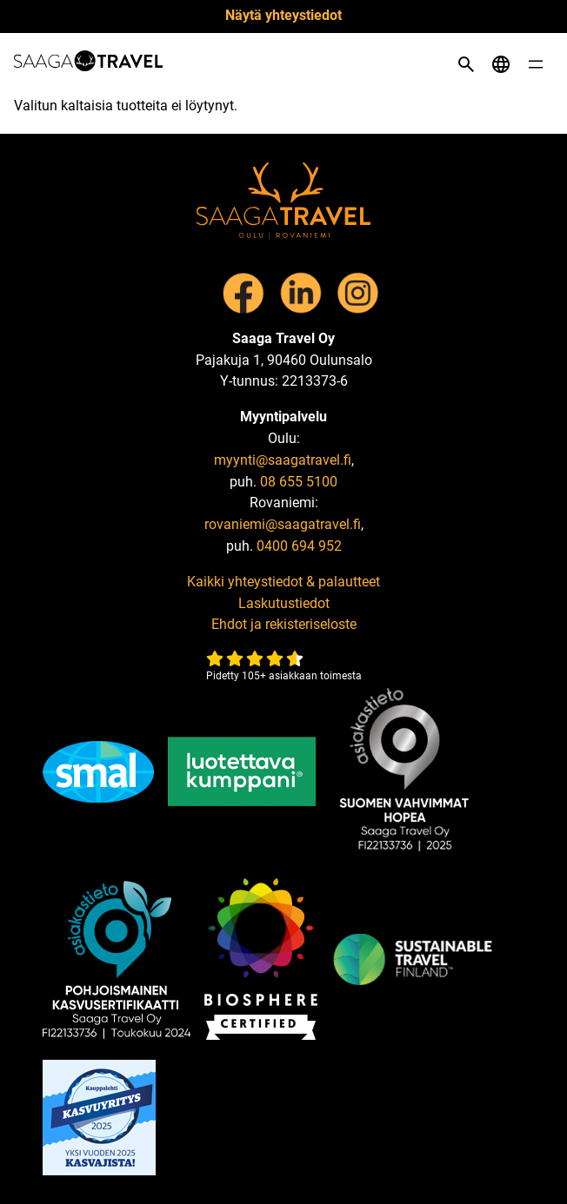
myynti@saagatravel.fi (282, 460)
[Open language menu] (501, 64)
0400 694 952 (299, 546)
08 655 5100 (298, 481)
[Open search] (466, 64)
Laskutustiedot (284, 603)
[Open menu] (535, 64)
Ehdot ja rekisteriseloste (284, 624)
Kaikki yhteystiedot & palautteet (283, 581)
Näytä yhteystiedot (283, 15)
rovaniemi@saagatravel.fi (282, 524)
